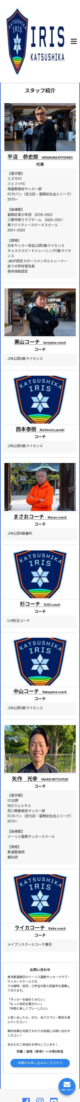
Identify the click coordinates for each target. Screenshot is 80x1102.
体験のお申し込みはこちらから (40, 1063)
